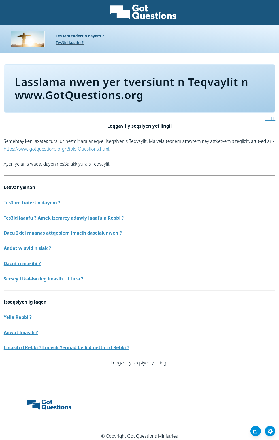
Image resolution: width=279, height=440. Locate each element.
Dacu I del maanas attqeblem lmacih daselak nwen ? (63, 233)
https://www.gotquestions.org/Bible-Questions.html (56, 149)
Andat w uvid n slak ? (27, 248)
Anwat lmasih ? (21, 332)
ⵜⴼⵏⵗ (270, 118)
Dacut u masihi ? (22, 263)
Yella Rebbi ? (18, 317)
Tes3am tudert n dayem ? (80, 35)
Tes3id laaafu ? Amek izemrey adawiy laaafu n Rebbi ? (64, 218)
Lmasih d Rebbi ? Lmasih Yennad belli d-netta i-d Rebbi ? (66, 347)
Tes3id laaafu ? (70, 42)
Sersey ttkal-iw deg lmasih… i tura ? (43, 279)
